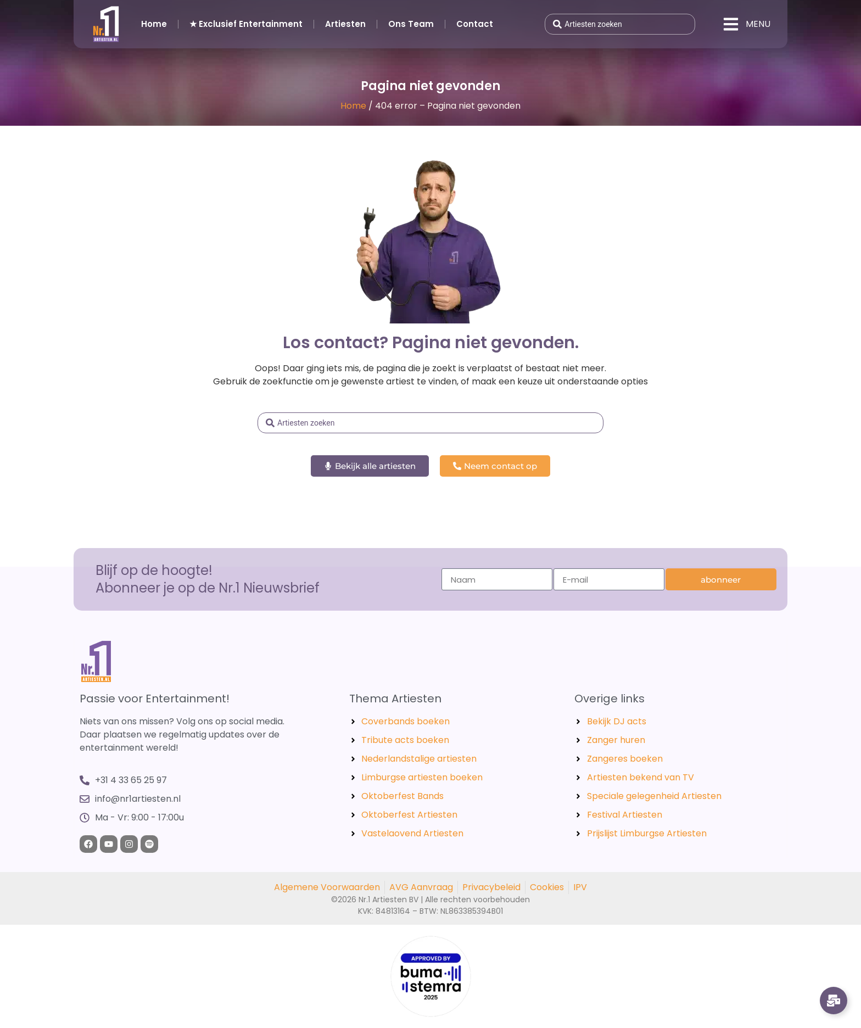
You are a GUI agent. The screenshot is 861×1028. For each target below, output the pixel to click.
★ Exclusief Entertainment (246, 24)
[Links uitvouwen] (833, 1000)
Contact (474, 24)
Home (154, 24)
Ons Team (411, 24)
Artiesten (345, 24)
